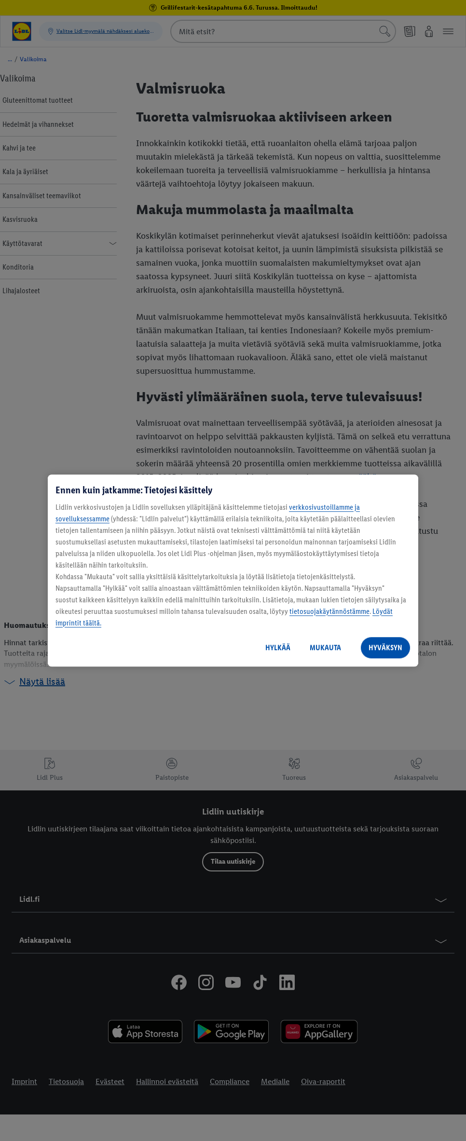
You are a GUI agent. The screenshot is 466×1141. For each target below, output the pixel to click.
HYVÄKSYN (385, 647)
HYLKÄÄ (277, 647)
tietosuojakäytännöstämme (329, 611)
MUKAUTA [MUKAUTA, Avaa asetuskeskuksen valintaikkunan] (325, 647)
